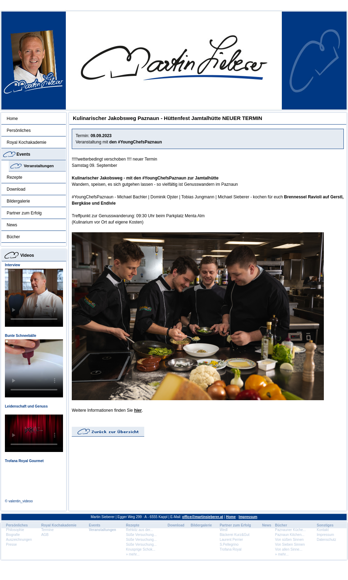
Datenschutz (326, 540)
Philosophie (15, 530)
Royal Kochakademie (26, 142)
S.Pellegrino (229, 544)
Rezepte (14, 177)
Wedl (224, 530)
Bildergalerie (18, 201)
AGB (45, 535)
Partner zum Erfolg (24, 213)
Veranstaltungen (39, 166)
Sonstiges (325, 525)
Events (23, 154)
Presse (11, 544)
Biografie (13, 535)
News (12, 224)
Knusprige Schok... (140, 549)
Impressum (248, 517)
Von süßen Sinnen (289, 540)
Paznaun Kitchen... (290, 535)
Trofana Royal (230, 549)
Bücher (13, 236)
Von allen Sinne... (288, 549)
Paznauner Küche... (290, 530)
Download (16, 189)
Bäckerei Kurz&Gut (234, 535)
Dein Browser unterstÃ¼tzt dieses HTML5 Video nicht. (34, 298)
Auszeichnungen (19, 540)
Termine (47, 530)
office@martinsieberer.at (202, 517)
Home (12, 118)
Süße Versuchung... (141, 535)
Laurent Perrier (231, 540)
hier (138, 410)
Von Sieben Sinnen (290, 544)
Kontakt (323, 530)
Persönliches (19, 130)
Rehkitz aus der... (139, 530)
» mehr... (133, 554)
